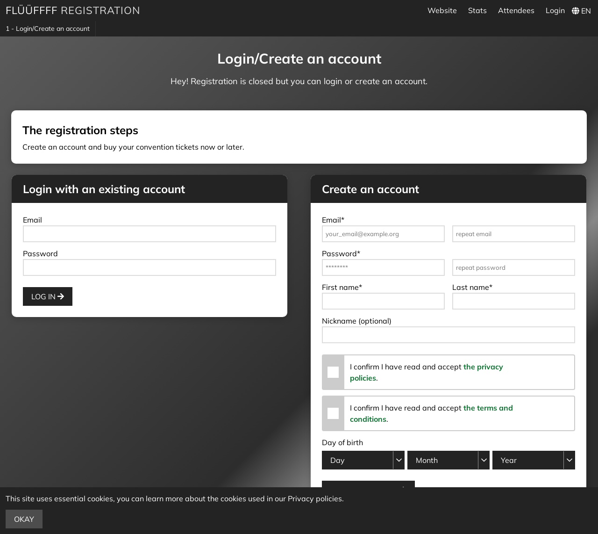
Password (40, 253)
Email (32, 219)
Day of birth (342, 442)
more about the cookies (205, 498)
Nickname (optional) (357, 320)
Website (442, 10)
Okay (24, 519)
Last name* (472, 287)
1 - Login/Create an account (48, 28)
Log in (47, 296)
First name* (342, 287)
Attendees (516, 10)
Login (555, 10)
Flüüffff (31, 10)
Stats (477, 10)
